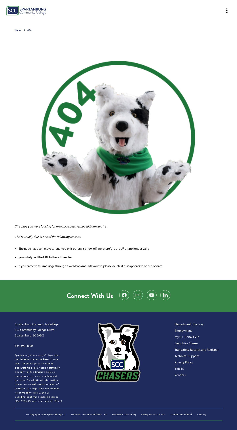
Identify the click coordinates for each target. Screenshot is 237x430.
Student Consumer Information (89, 414)
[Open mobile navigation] (227, 10)
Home (18, 30)
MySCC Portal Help (187, 337)
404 (29, 30)
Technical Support (187, 356)
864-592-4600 (24, 346)
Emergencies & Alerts (153, 414)
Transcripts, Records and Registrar (197, 350)
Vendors (180, 375)
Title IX (179, 369)
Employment (183, 331)
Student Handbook (181, 414)
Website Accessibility (124, 414)
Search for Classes (186, 343)
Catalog (201, 414)
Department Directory (189, 324)
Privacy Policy (184, 362)
